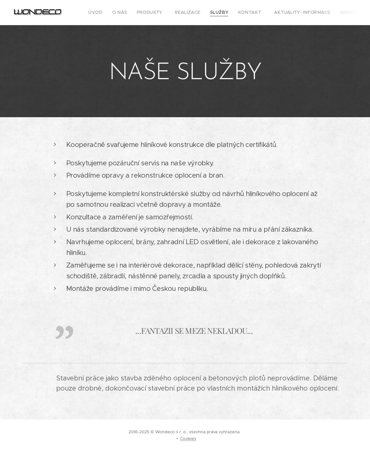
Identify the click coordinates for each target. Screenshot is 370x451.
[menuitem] (96, 12)
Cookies (188, 438)
